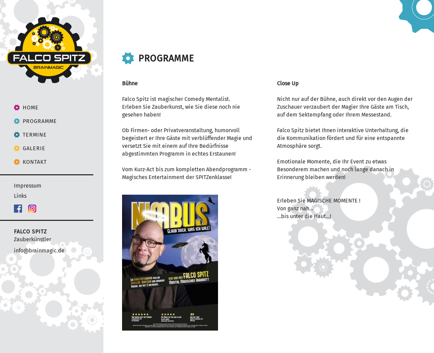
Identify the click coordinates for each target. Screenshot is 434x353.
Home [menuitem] (31, 107)
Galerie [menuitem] (34, 148)
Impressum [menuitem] (27, 185)
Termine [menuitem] (35, 134)
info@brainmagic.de (39, 250)
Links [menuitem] (20, 196)
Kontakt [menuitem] (35, 162)
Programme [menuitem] (40, 121)
